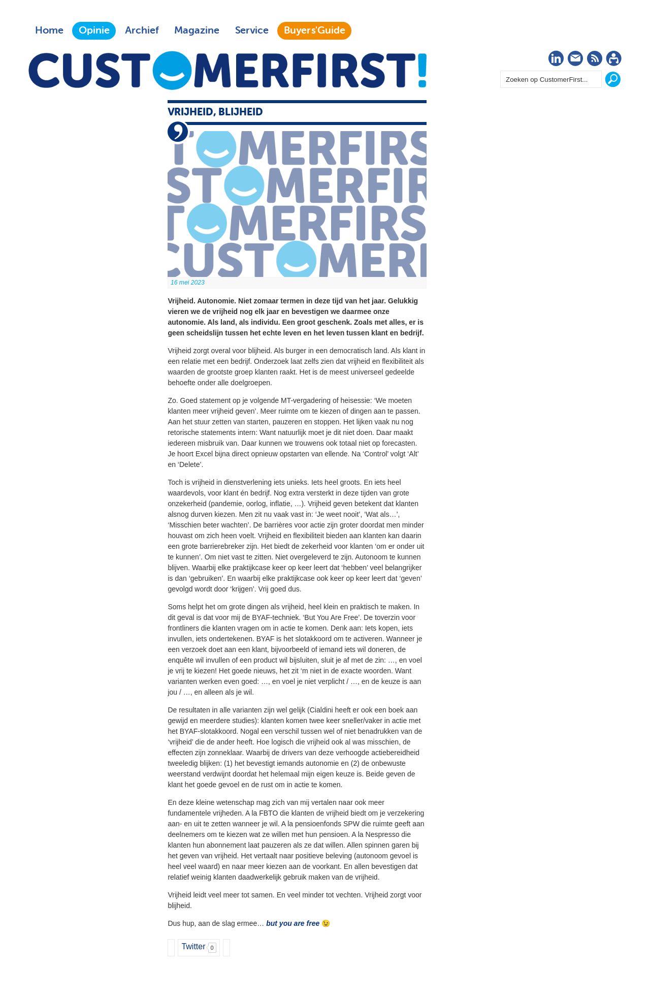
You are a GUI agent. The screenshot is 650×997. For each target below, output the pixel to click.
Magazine (196, 30)
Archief (142, 30)
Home (49, 30)
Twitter (193, 946)
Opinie (94, 30)
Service (252, 30)
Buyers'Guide (314, 30)
